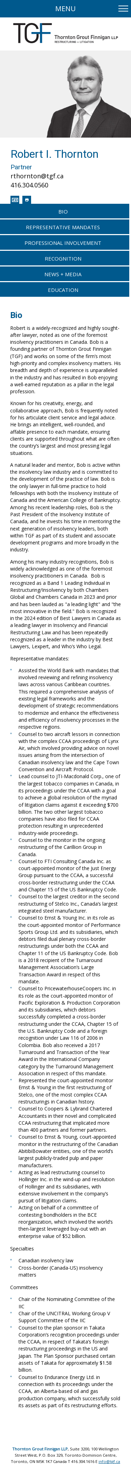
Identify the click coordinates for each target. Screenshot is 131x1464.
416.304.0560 (29, 185)
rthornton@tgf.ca (37, 176)
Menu (65, 8)
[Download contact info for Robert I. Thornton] (14, 200)
